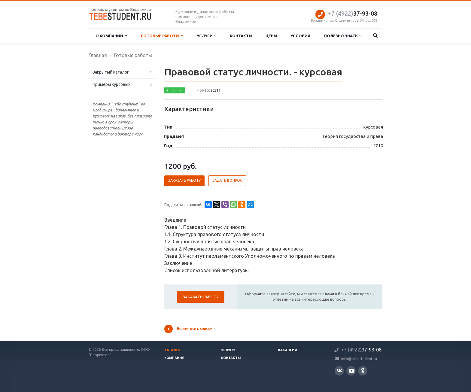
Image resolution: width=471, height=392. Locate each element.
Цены (271, 36)
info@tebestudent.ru (359, 358)
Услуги (206, 36)
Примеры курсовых (111, 84)
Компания (174, 358)
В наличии (175, 91)
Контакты (241, 36)
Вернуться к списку (188, 329)
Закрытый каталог (111, 72)
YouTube (351, 370)
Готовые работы (162, 36)
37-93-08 (352, 13)
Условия (300, 36)
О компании (111, 36)
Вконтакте (339, 370)
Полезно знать (342, 36)
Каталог (172, 350)
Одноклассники (362, 370)
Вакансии (287, 350)
